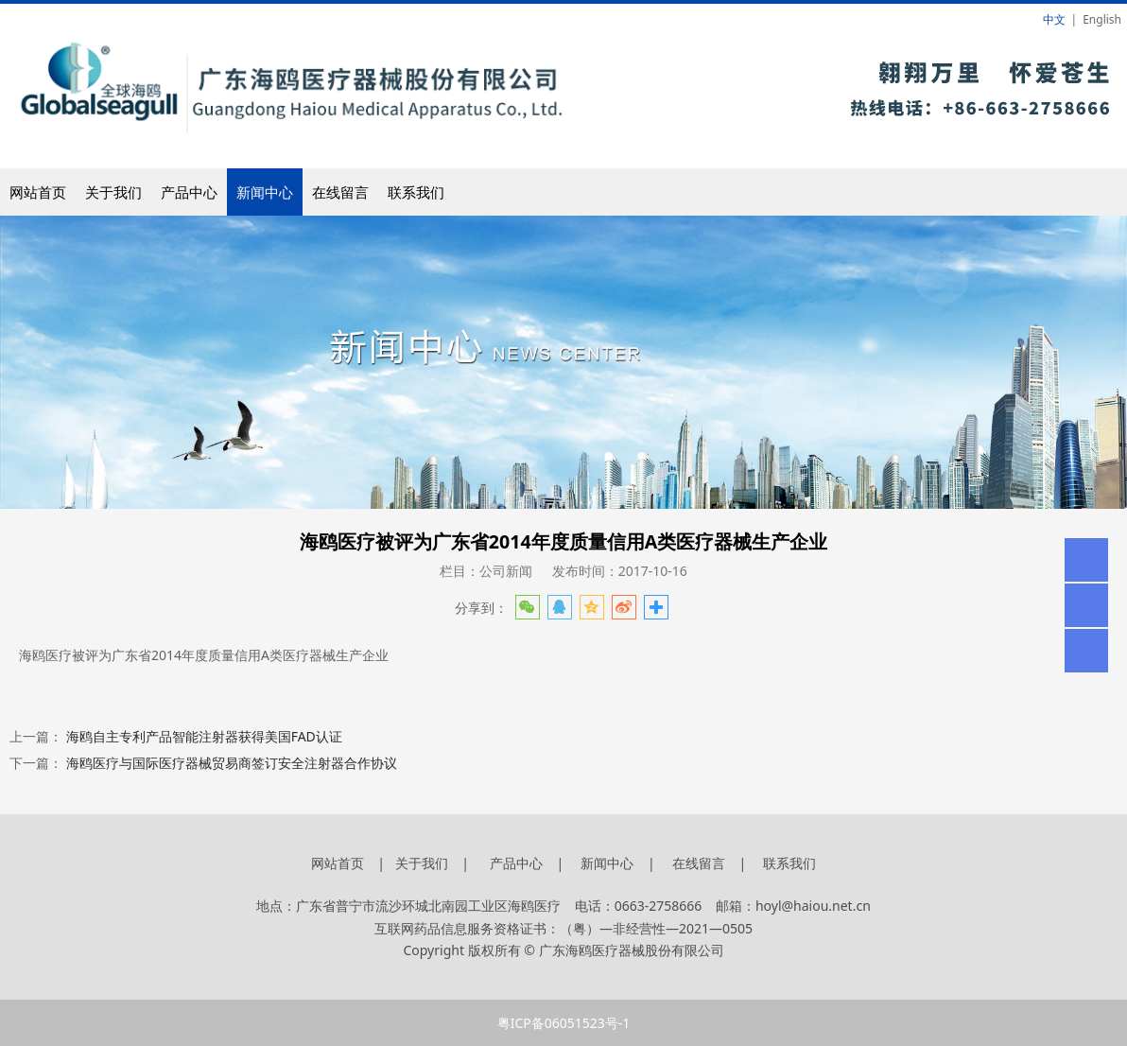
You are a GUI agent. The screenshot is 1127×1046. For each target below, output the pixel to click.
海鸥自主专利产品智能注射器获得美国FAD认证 (204, 736)
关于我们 (113, 192)
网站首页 (37, 192)
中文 (1054, 19)
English (1102, 19)
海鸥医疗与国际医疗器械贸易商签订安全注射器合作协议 (231, 763)
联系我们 (416, 192)
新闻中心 (264, 192)
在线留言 (340, 192)
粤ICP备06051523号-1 (564, 1023)
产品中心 (189, 192)
